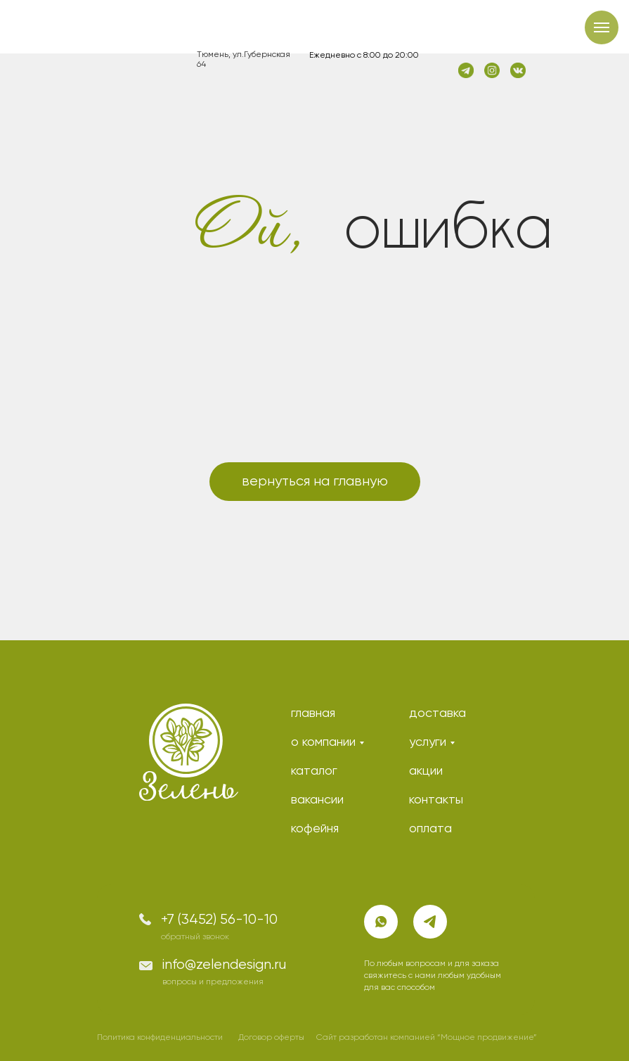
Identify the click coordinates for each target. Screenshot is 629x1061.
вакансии (317, 800)
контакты (436, 800)
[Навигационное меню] (601, 27)
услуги (427, 742)
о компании (323, 742)
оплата (430, 828)
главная (313, 713)
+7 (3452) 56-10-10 (219, 920)
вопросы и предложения (213, 982)
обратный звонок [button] (195, 937)
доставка (437, 713)
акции (426, 771)
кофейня (315, 828)
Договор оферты (271, 1038)
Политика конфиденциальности (160, 1038)
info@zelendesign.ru (224, 965)
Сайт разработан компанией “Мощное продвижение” (426, 1038)
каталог (314, 771)
